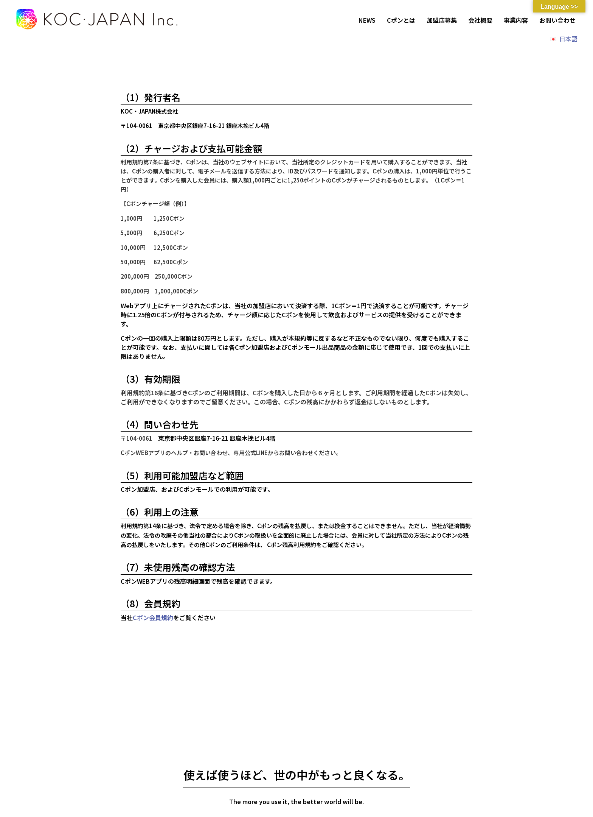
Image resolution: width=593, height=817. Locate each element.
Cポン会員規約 (153, 617)
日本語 (568, 38)
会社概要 (480, 20)
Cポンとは (401, 20)
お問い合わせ (557, 20)
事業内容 (516, 20)
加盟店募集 (442, 20)
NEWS (367, 20)
